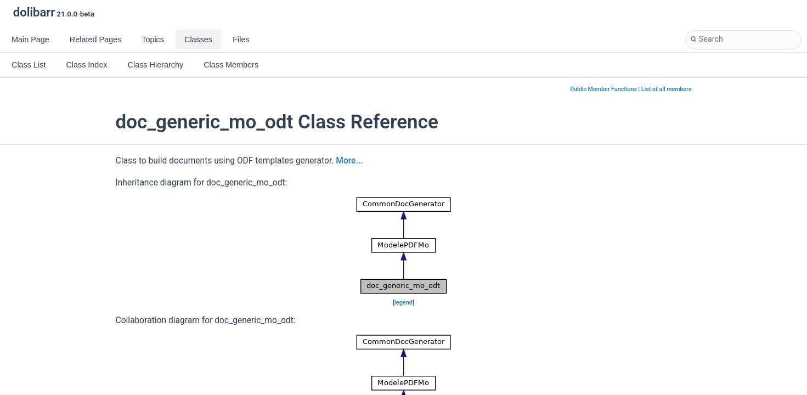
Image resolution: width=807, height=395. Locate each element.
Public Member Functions (603, 89)
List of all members (666, 89)
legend (403, 302)
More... (349, 161)
